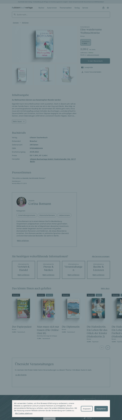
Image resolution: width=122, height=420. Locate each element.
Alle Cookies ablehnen (24, 413)
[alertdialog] (61, 408)
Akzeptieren (101, 409)
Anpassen (87, 409)
